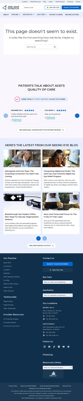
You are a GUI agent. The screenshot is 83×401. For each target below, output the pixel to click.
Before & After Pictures (11, 293)
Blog (44, 1)
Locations (25, 1)
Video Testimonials (10, 318)
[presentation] (6, 125)
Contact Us (48, 268)
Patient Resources (35, 1)
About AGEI (7, 272)
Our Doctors (7, 276)
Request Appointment (71, 7)
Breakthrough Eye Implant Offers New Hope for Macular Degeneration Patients (22, 226)
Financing (70, 1)
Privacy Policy (13, 386)
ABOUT (6, 14)
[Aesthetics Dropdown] (58, 305)
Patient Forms (8, 297)
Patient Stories (8, 311)
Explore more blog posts (40, 255)
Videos (51, 1)
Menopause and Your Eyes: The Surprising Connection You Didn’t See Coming (22, 183)
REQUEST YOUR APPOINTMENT (57, 273)
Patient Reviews (60, 1)
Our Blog (6, 290)
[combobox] (33, 7)
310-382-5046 (50, 353)
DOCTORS (41, 14)
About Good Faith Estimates (28, 386)
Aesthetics (7, 283)
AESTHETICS (27, 14)
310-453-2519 (50, 336)
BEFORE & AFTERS (72, 14)
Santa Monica (49, 341)
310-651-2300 (50, 333)
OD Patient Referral (10, 340)
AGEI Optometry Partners (12, 286)
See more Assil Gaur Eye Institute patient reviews (40, 139)
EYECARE (15, 14)
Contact (78, 1)
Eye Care (47, 286)
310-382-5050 (50, 350)
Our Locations (50, 321)
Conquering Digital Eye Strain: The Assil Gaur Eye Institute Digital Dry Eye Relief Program (59, 183)
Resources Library (52, 313)
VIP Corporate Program (11, 336)
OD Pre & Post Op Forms (12, 343)
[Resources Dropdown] (58, 367)
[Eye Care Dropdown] (58, 291)
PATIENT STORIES (56, 14)
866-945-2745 (54, 7)
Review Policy (67, 386)
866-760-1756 (58, 279)
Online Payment (9, 300)
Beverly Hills (48, 325)
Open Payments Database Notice (49, 386)
